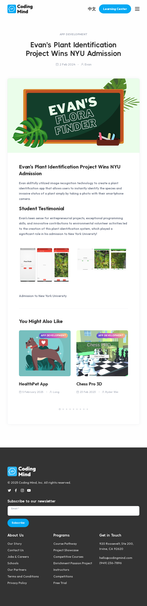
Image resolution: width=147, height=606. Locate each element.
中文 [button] (92, 8)
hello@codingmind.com (115, 558)
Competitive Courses (68, 557)
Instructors (61, 570)
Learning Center (115, 9)
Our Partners (16, 570)
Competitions (63, 576)
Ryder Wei (110, 392)
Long (54, 392)
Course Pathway (65, 543)
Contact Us (15, 550)
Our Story (14, 543)
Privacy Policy (17, 583)
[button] (60, 409)
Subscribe (18, 522)
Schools (12, 563)
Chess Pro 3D (89, 384)
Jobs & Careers (18, 557)
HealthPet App (33, 384)
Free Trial (60, 583)
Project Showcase (65, 550)
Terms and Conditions (23, 576)
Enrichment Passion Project (72, 563)
